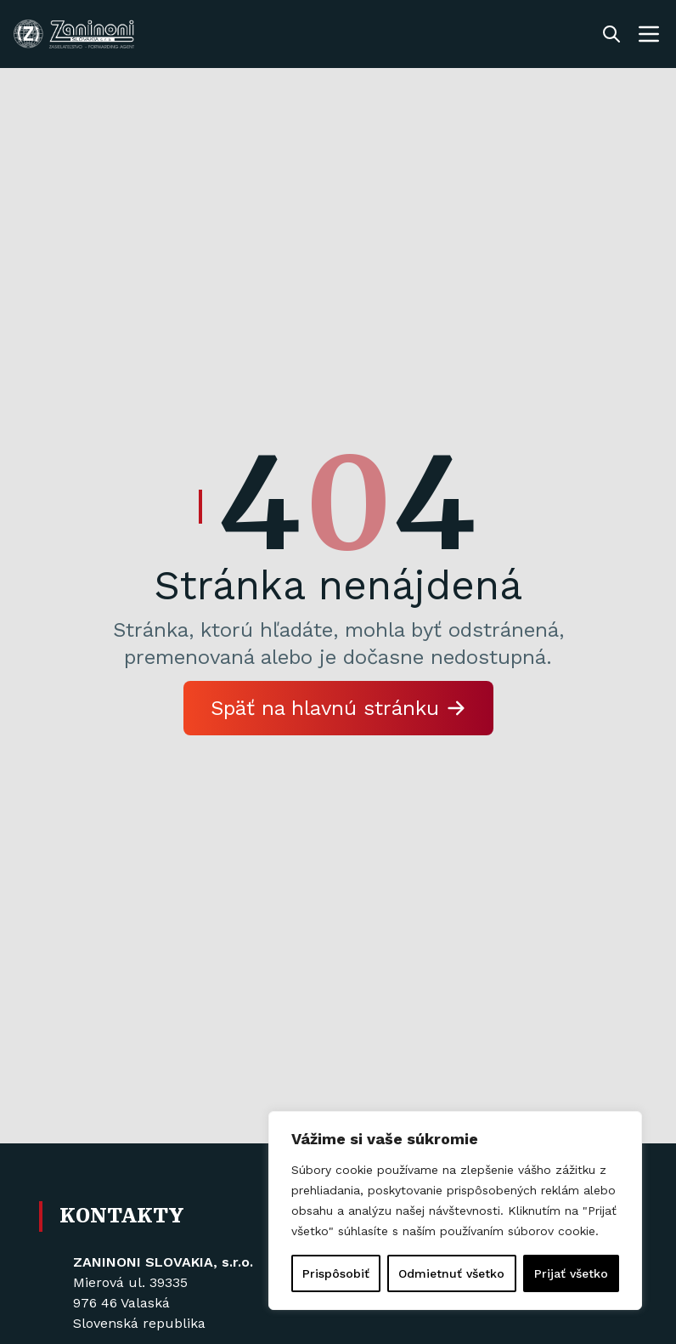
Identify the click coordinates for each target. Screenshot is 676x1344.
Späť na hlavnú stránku (338, 708)
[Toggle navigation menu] (648, 34)
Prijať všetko (571, 1273)
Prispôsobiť (335, 1273)
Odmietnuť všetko (451, 1273)
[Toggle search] (611, 34)
